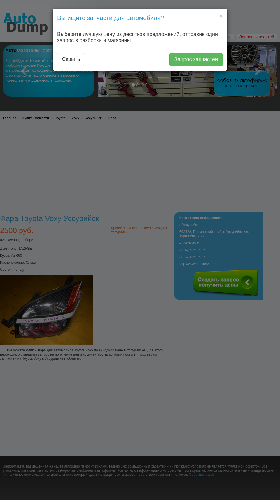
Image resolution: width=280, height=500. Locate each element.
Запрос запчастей (196, 59)
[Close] (221, 16)
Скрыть (71, 59)
